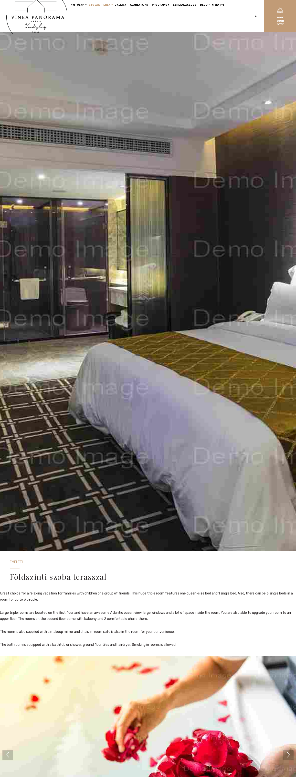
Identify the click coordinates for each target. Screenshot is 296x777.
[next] (288, 755)
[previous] (7, 755)
